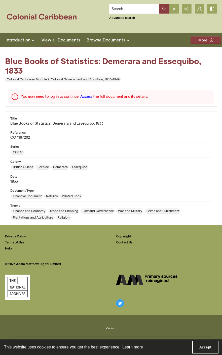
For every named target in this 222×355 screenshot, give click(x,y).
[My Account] (199, 9)
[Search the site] (134, 9)
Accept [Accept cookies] (205, 347)
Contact (111, 328)
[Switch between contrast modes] (212, 9)
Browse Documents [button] (109, 40)
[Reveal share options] (187, 9)
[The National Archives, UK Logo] (17, 287)
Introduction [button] (20, 40)
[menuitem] (111, 328)
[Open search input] (174, 9)
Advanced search (122, 18)
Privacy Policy (15, 236)
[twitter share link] (120, 303)
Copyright (123, 236)
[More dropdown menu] (206, 40)
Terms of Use (14, 242)
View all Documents (61, 39)
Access (86, 96)
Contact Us (124, 242)
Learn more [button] (132, 347)
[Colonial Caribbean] (45, 17)
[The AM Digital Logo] (146, 280)
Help (8, 248)
